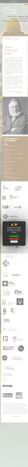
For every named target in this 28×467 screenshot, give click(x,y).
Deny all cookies (14, 238)
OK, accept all (14, 236)
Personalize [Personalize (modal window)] (14, 241)
